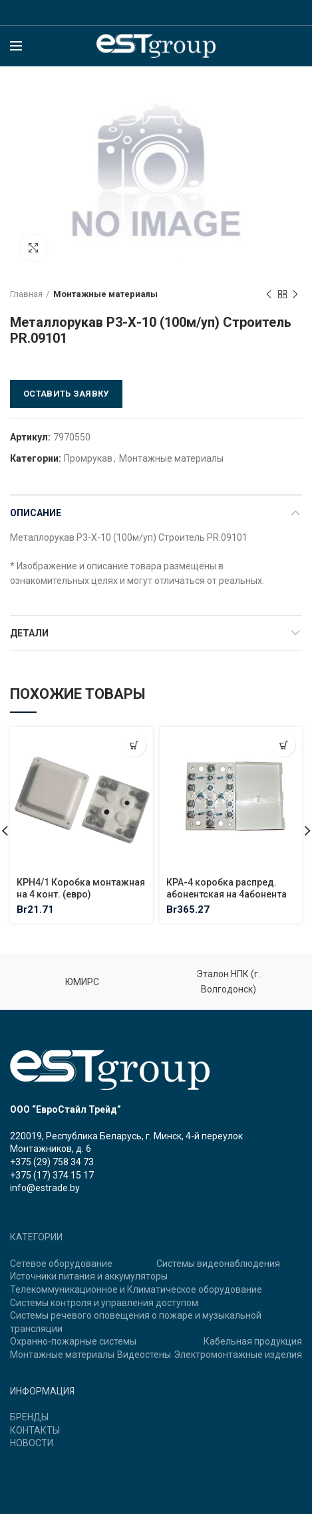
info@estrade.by (45, 1188)
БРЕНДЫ (29, 1417)
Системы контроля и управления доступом (104, 1302)
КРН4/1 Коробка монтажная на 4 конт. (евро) (81, 887)
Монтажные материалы (105, 294)
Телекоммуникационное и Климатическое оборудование (136, 1289)
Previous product (269, 295)
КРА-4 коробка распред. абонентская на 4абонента (226, 887)
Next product (295, 295)
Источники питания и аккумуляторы (89, 1276)
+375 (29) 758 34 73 (52, 1162)
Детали (29, 633)
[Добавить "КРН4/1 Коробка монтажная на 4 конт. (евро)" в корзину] (134, 745)
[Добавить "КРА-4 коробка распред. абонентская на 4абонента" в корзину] (283, 745)
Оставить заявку (66, 394)
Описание (35, 513)
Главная (26, 294)
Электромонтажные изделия (238, 1354)
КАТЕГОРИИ (36, 1237)
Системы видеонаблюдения (218, 1263)
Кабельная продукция (253, 1341)
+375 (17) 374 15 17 (52, 1175)
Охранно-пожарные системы (73, 1341)
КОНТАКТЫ (35, 1430)
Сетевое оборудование (61, 1263)
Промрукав (88, 458)
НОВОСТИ (31, 1443)
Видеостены (144, 1354)
